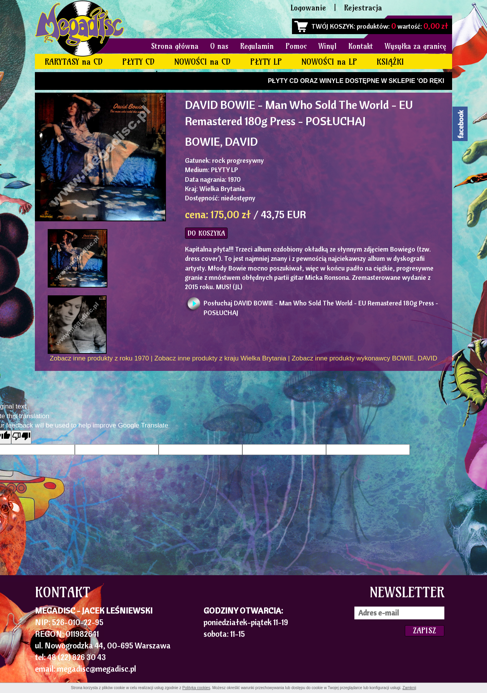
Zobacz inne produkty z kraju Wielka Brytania (220, 358)
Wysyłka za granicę (415, 46)
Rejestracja (363, 7)
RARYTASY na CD (74, 62)
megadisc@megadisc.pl (96, 669)
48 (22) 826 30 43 (76, 657)
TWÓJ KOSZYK (332, 26)
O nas (219, 46)
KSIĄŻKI (390, 62)
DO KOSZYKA (206, 233)
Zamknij (409, 688)
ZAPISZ (424, 630)
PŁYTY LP (266, 62)
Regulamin (257, 46)
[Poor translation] (21, 437)
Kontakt (360, 46)
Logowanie (308, 7)
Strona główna (175, 46)
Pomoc (296, 46)
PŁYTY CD (138, 62)
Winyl (327, 46)
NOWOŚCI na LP (329, 62)
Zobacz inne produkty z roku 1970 (99, 358)
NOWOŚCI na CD (202, 62)
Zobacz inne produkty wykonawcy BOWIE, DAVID (364, 358)
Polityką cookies (196, 688)
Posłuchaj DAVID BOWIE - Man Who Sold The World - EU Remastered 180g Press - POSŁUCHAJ (321, 305)
